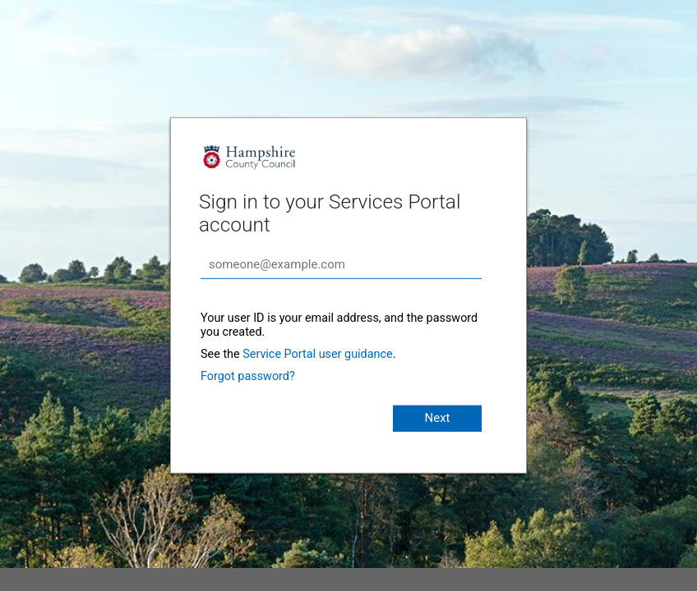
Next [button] (437, 417)
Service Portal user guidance (317, 354)
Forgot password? (248, 376)
